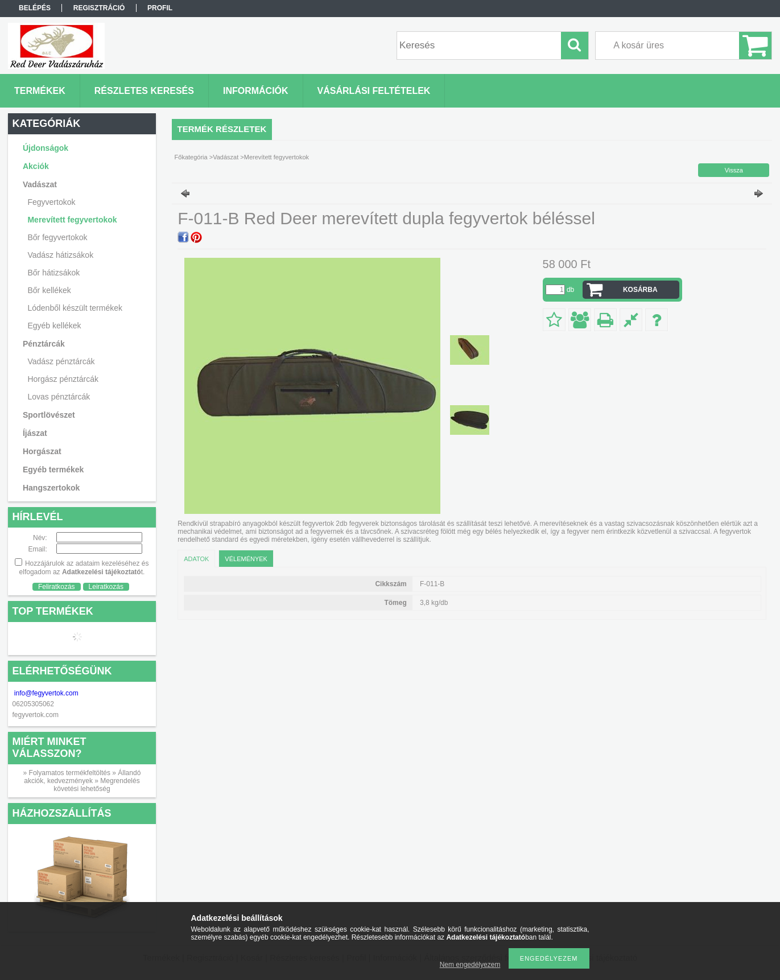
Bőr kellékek (49, 290)
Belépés (35, 8)
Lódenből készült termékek (74, 307)
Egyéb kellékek (54, 325)
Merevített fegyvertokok (72, 219)
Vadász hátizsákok (60, 255)
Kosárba (640, 290)
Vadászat (40, 184)
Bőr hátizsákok (53, 272)
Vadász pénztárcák (60, 361)
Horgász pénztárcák (62, 379)
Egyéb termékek (53, 469)
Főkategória (191, 157)
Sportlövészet (49, 414)
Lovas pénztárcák (58, 396)
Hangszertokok (51, 487)
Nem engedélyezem (470, 965)
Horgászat (42, 451)
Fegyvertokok (51, 202)
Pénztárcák (44, 343)
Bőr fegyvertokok (57, 237)
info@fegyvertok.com (46, 693)
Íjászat (35, 433)
